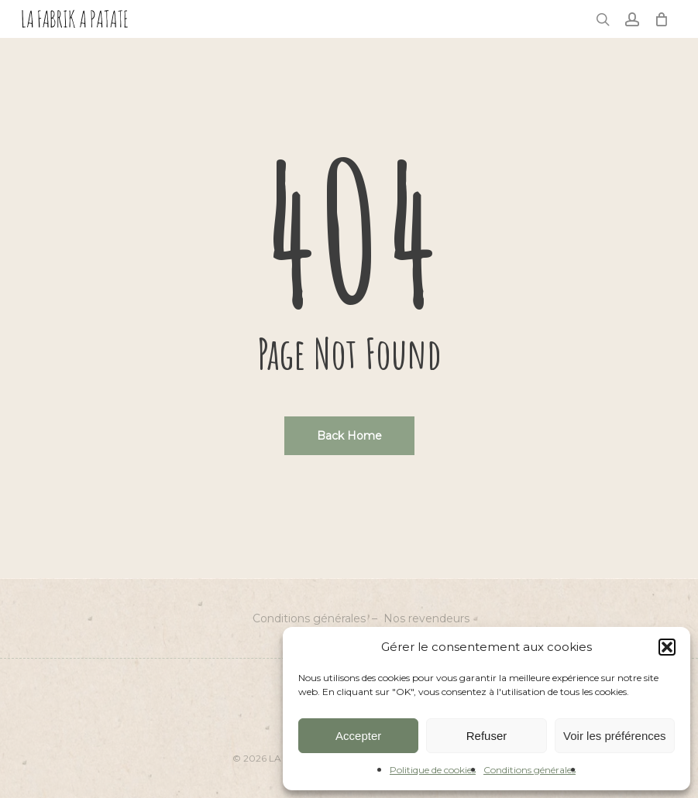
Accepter (358, 735)
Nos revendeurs (426, 618)
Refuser (486, 735)
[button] (667, 647)
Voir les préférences (614, 735)
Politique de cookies (433, 770)
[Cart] (661, 19)
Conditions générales (529, 770)
